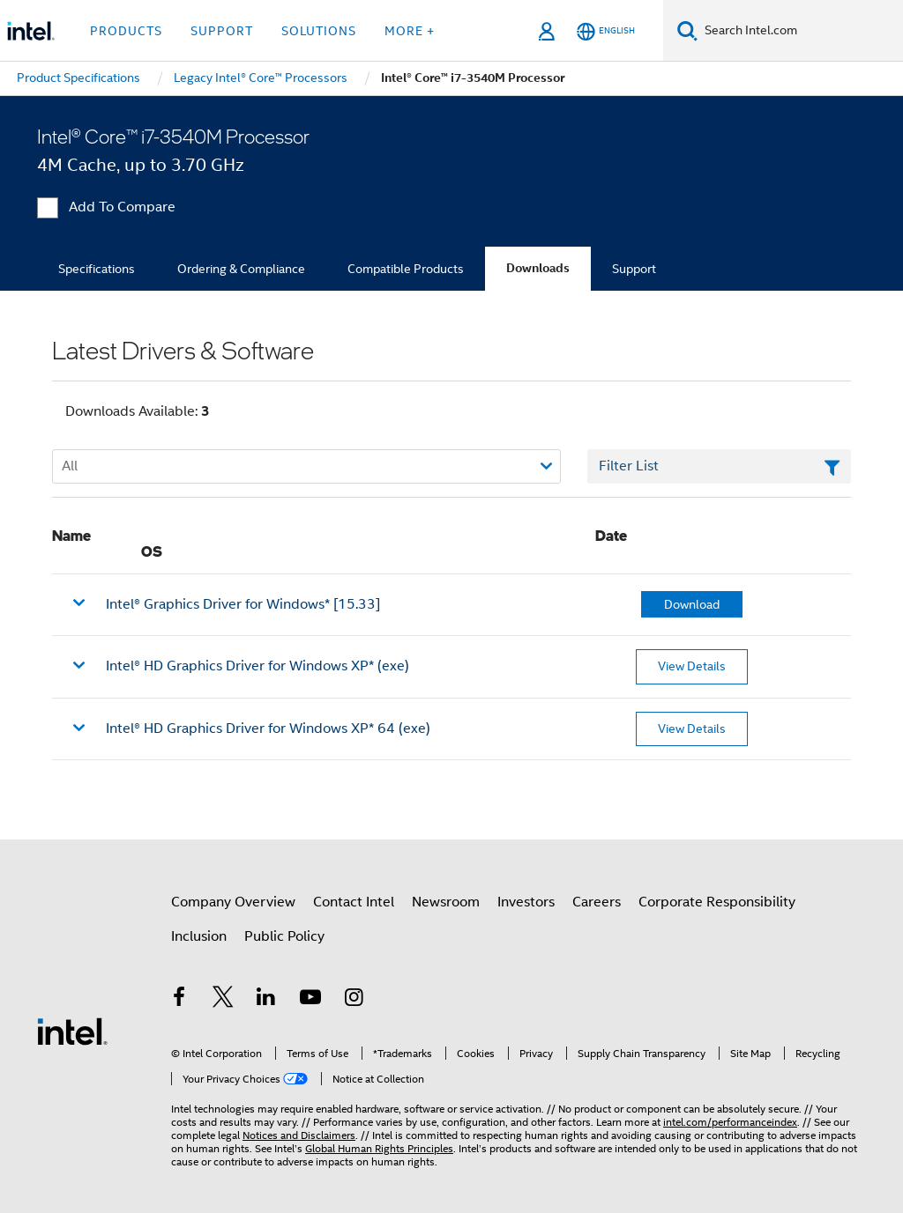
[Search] (687, 30)
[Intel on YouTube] (310, 1000)
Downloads (538, 268)
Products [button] (126, 31)
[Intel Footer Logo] (72, 1030)
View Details (692, 666)
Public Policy (284, 936)
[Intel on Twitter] (223, 1000)
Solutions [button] (318, 31)
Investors (526, 902)
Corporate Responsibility (716, 902)
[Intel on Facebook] (179, 1000)
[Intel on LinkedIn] (266, 1000)
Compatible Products (405, 269)
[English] (605, 31)
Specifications (96, 269)
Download (692, 604)
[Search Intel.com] (800, 30)
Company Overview (233, 902)
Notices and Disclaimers (299, 1135)
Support (634, 269)
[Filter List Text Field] (719, 466)
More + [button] (409, 31)
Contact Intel (353, 902)
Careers (596, 902)
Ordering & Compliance (241, 269)
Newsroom (446, 902)
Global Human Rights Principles (379, 1148)
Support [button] (221, 31)
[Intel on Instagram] (354, 1000)
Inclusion (199, 936)
